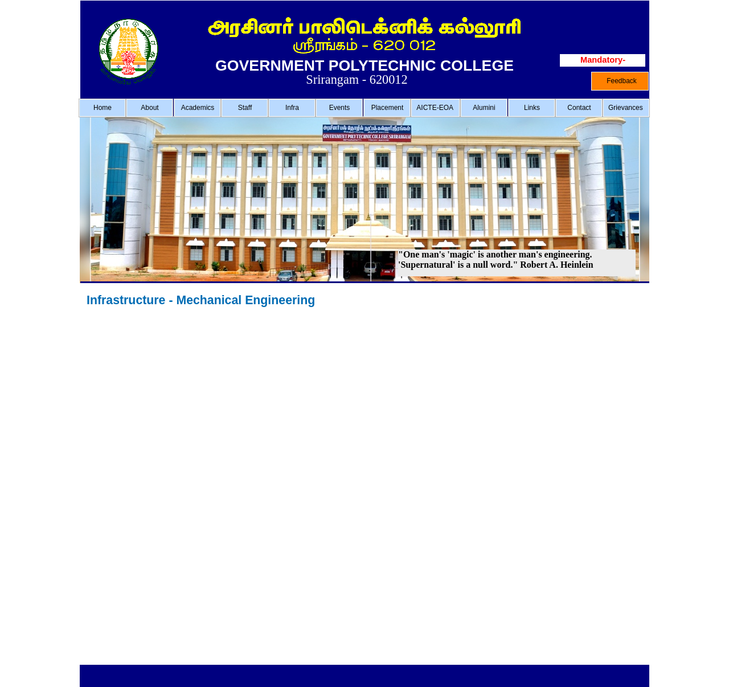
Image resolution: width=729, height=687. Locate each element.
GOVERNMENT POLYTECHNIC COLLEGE (364, 65)
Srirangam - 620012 (356, 79)
